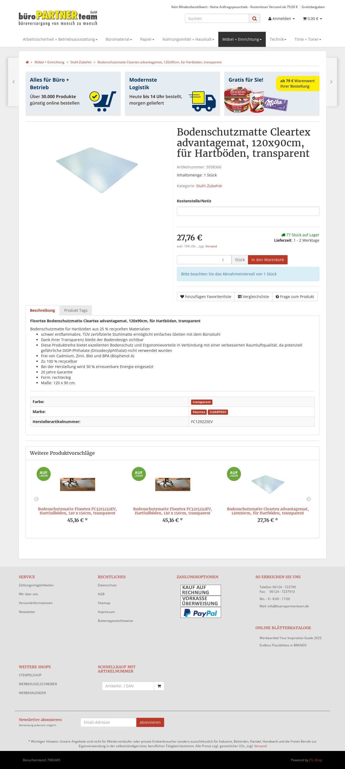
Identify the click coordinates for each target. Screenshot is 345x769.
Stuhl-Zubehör (209, 185)
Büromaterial (119, 39)
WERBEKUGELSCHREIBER (38, 684)
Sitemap (104, 603)
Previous (36, 499)
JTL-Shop (315, 760)
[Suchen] (217, 18)
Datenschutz (107, 585)
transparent (202, 402)
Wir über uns (28, 594)
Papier (147, 39)
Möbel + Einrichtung (242, 39)
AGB (101, 594)
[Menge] (204, 259)
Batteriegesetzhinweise (115, 620)
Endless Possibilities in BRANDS (283, 645)
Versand (211, 246)
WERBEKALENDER (32, 693)
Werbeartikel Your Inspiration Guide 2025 (291, 638)
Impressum (106, 611)
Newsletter (27, 611)
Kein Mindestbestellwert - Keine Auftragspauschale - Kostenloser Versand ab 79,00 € (234, 7)
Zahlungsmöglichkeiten (36, 585)
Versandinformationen (36, 603)
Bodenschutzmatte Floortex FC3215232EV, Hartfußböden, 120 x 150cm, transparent (77, 511)
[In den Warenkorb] (268, 259)
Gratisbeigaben (313, 7)
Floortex (199, 412)
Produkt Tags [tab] (76, 310)
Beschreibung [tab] (42, 310)
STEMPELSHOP (30, 675)
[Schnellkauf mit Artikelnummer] (128, 686)
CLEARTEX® (218, 412)
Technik (278, 39)
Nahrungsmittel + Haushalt (188, 39)
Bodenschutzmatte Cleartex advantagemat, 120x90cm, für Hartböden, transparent (268, 511)
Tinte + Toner (308, 39)
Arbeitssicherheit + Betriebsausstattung (60, 39)
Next (308, 499)
